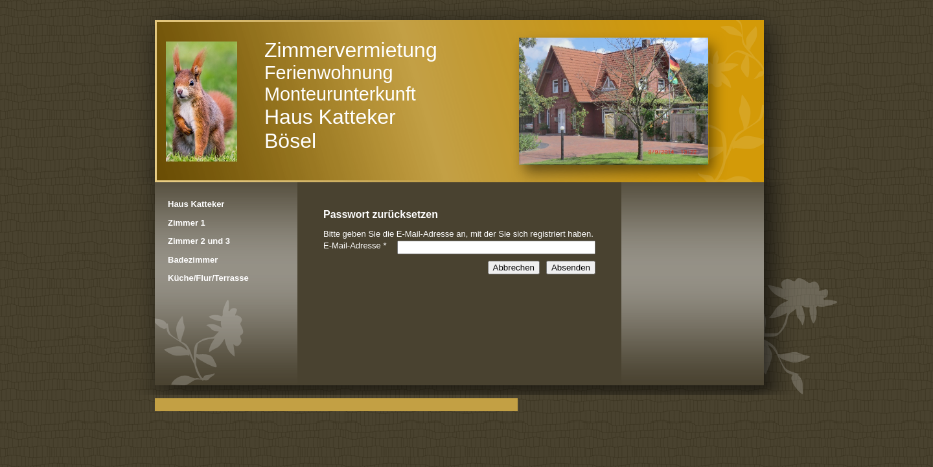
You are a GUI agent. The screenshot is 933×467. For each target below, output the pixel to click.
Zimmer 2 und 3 (199, 241)
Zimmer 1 (186, 223)
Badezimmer (193, 260)
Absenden (570, 267)
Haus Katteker (196, 204)
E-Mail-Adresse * (355, 245)
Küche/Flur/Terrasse (208, 278)
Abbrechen (514, 267)
